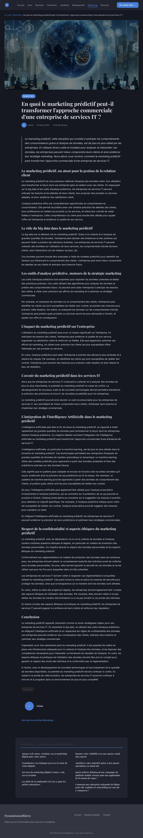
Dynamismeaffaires (17, 816)
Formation (52, 5)
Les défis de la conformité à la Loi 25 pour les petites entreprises (44, 783)
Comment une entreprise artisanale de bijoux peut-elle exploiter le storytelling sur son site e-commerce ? (97, 787)
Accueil (20, 5)
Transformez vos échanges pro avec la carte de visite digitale (44, 764)
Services (105, 5)
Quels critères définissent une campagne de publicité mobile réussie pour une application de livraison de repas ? (97, 775)
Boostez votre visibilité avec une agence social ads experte (97, 755)
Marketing (92, 5)
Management (78, 5)
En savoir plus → (128, 5)
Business (39, 5)
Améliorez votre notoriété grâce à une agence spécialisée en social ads (97, 764)
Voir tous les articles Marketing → (39, 720)
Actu (30, 5)
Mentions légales (92, 815)
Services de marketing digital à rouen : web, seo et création (43, 773)
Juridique (64, 5)
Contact (106, 815)
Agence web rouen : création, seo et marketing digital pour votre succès (44, 755)
